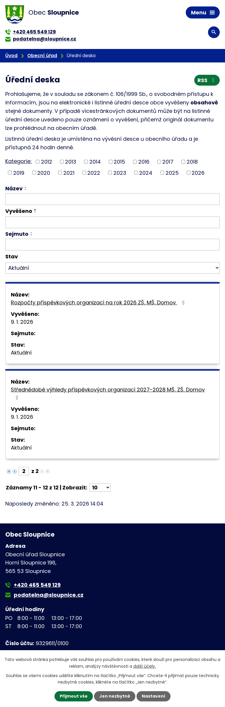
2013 (70, 161)
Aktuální (21, 352)
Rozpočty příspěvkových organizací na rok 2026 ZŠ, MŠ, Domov (99, 302)
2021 (68, 172)
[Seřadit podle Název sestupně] (26, 189)
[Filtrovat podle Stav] (112, 268)
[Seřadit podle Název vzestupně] (26, 187)
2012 (46, 161)
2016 (143, 161)
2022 (93, 172)
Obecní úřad (42, 55)
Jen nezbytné (114, 696)
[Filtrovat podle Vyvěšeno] (112, 222)
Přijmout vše (74, 696)
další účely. (144, 666)
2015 (119, 161)
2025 (172, 172)
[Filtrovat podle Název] (112, 199)
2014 (95, 161)
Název (14, 188)
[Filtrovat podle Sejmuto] (112, 244)
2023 (119, 172)
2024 (145, 172)
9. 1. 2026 (22, 321)
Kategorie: (18, 161)
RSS (207, 80)
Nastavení (153, 696)
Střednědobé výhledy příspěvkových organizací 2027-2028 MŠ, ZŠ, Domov (108, 393)
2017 (167, 161)
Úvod (11, 55)
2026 (198, 172)
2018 (192, 161)
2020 (43, 172)
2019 (18, 172)
